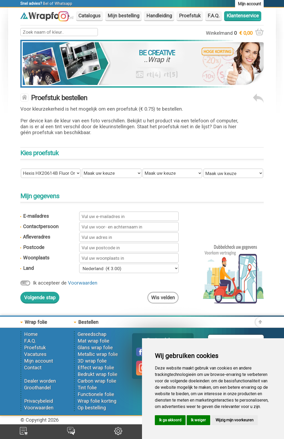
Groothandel (37, 388)
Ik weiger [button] (198, 420)
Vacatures (35, 354)
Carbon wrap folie (97, 381)
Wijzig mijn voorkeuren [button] (235, 420)
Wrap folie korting (97, 401)
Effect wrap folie (96, 368)
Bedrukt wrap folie (97, 374)
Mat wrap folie (93, 341)
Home (31, 334)
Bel (45, 3)
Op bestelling (92, 408)
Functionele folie (96, 394)
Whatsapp (63, 3)
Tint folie (87, 388)
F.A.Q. (214, 16)
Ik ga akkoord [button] (170, 420)
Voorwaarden (82, 283)
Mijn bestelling (123, 16)
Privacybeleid (38, 401)
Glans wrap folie (95, 348)
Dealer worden (40, 381)
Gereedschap (92, 334)
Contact (32, 368)
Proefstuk (190, 16)
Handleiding (159, 16)
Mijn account (38, 361)
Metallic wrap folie (98, 354)
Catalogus (89, 16)
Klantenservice (243, 16)
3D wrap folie (92, 361)
